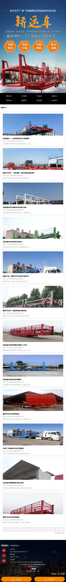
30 (50, 530)
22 (9, 528)
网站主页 (9, 96)
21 (12, 528)
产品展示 (39, 96)
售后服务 (39, 100)
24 (3, 528)
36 (33, 530)
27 (58, 530)
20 (14, 528)
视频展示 (24, 100)
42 (17, 530)
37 (31, 530)
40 (23, 530)
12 (36, 528)
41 (20, 530)
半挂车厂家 (55, 574)
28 (55, 530)
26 (61, 530)
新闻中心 (54, 96)
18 (20, 528)
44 (12, 530)
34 (39, 530)
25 (63, 530)
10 (41, 528)
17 (22, 528)
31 (47, 530)
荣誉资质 (9, 100)
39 (25, 530)
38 (28, 530)
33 (42, 530)
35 (36, 530)
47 (4, 530)
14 (31, 528)
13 (33, 528)
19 (17, 528)
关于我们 (24, 96)
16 (25, 528)
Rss (38, 571)
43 (14, 530)
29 (52, 530)
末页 (63, 533)
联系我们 (54, 100)
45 (9, 530)
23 (6, 528)
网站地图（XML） (31, 571)
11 (39, 528)
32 (44, 530)
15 (28, 528)
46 (6, 530)
